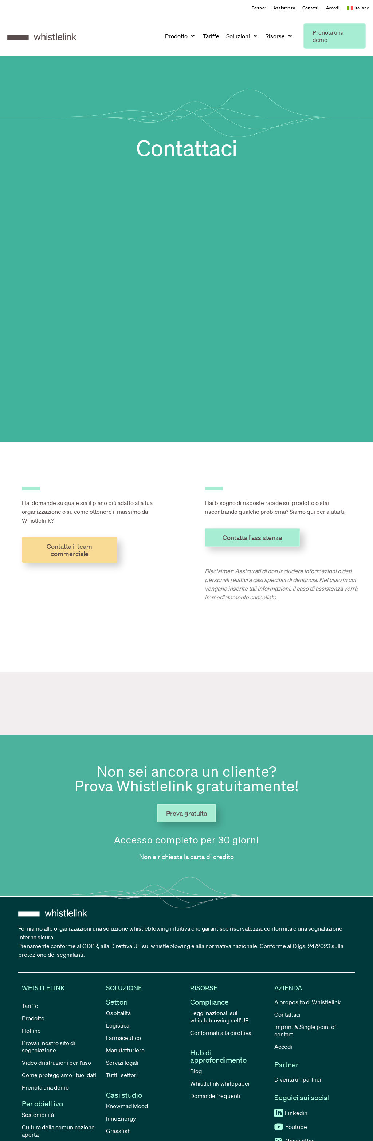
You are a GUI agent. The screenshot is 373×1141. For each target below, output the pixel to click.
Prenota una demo (45, 1087)
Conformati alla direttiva (220, 1032)
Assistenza (284, 8)
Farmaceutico (123, 1037)
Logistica (117, 1025)
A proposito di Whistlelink (307, 1002)
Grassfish (118, 1130)
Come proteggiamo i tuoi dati (59, 1075)
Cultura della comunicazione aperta (58, 1130)
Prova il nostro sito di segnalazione (48, 1046)
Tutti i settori (122, 1075)
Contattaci (287, 1014)
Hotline (31, 1030)
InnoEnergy (121, 1118)
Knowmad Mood (127, 1106)
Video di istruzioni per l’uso (56, 1062)
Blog (196, 1071)
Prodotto (33, 1018)
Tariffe (30, 1005)
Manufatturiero (125, 1050)
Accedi (332, 8)
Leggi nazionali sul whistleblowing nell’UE (219, 1016)
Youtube (290, 1126)
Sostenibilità (38, 1114)
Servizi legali (122, 1062)
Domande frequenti (215, 1095)
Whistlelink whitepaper (220, 1083)
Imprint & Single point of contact (305, 1030)
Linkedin (290, 1113)
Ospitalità (118, 1013)
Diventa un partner (298, 1079)
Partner (259, 8)
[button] (180, 36)
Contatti (310, 8)
